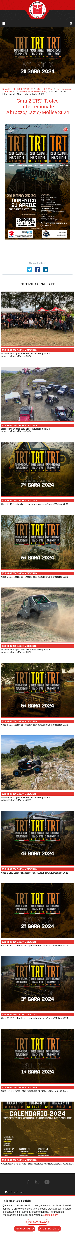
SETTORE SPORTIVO (23, 89)
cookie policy (50, 1215)
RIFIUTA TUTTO (24, 1228)
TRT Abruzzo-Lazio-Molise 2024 (30, 91)
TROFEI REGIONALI (44, 89)
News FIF (6, 89)
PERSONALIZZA (37, 1221)
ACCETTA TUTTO (49, 1228)
